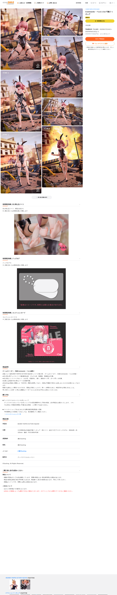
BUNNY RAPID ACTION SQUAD (92, 9)
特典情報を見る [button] (100, 21)
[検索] (86, 3)
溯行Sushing (22, 451)
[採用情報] (77, 3)
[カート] (93, 3)
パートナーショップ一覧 (13, 414)
